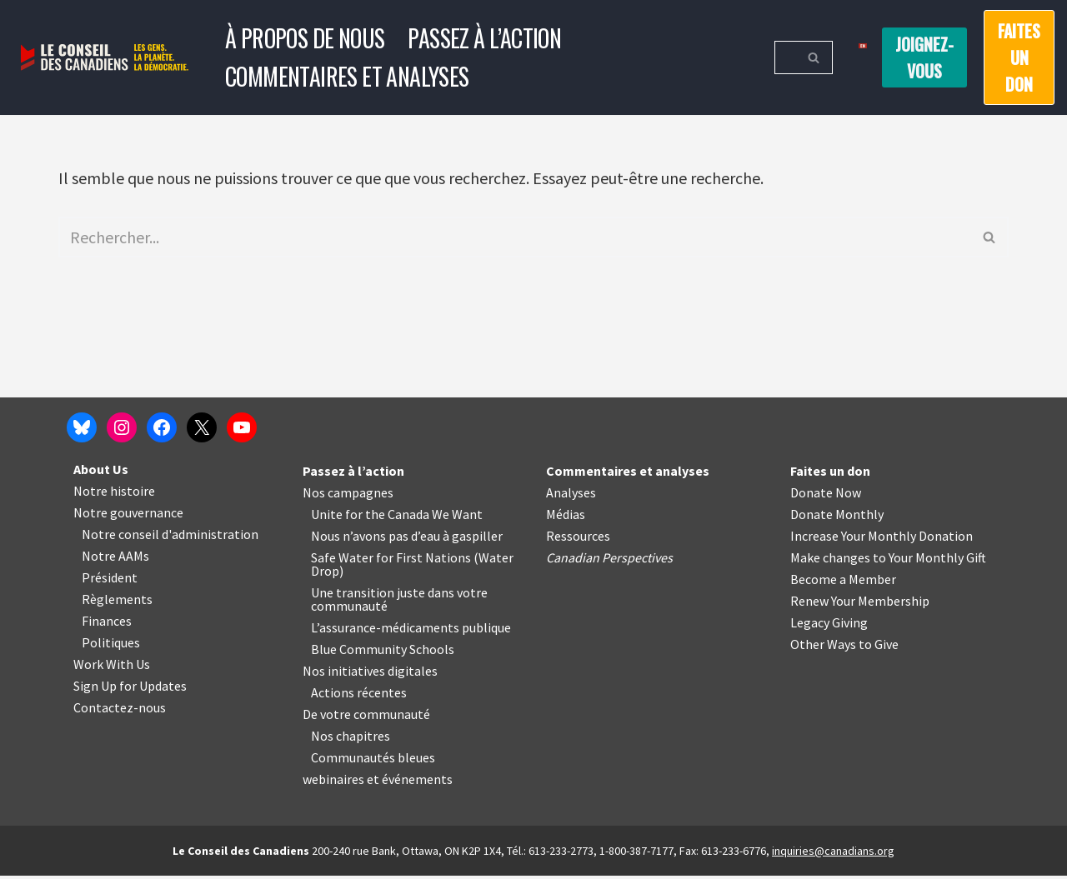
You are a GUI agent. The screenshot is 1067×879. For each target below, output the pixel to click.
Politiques (111, 645)
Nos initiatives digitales (370, 674)
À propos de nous (304, 38)
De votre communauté (366, 717)
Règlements (117, 602)
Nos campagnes (348, 495)
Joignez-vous (924, 57)
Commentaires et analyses (347, 76)
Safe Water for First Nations (391, 560)
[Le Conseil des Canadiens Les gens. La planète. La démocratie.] (104, 58)
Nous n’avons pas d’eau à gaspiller (407, 539)
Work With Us (111, 667)
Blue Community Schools (382, 652)
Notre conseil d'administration (170, 537)
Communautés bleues (373, 760)
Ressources (578, 539)
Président (110, 580)
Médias (565, 517)
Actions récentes (359, 695)
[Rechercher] (784, 57)
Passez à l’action (484, 38)
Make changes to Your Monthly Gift (888, 560)
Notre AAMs (115, 559)
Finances (107, 624)
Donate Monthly (837, 517)
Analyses (571, 495)
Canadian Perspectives (609, 560)
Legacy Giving (829, 625)
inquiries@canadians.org (833, 854)
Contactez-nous (119, 710)
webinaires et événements (378, 782)
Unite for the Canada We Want (397, 517)
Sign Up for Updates (130, 689)
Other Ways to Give (844, 647)
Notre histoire (114, 494)
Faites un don (1019, 57)
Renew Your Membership (859, 604)
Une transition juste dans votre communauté (399, 602)
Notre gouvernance (128, 515)
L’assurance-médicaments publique (411, 630)
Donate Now (825, 495)
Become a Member (843, 582)
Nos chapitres (350, 739)
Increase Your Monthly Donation (881, 539)
